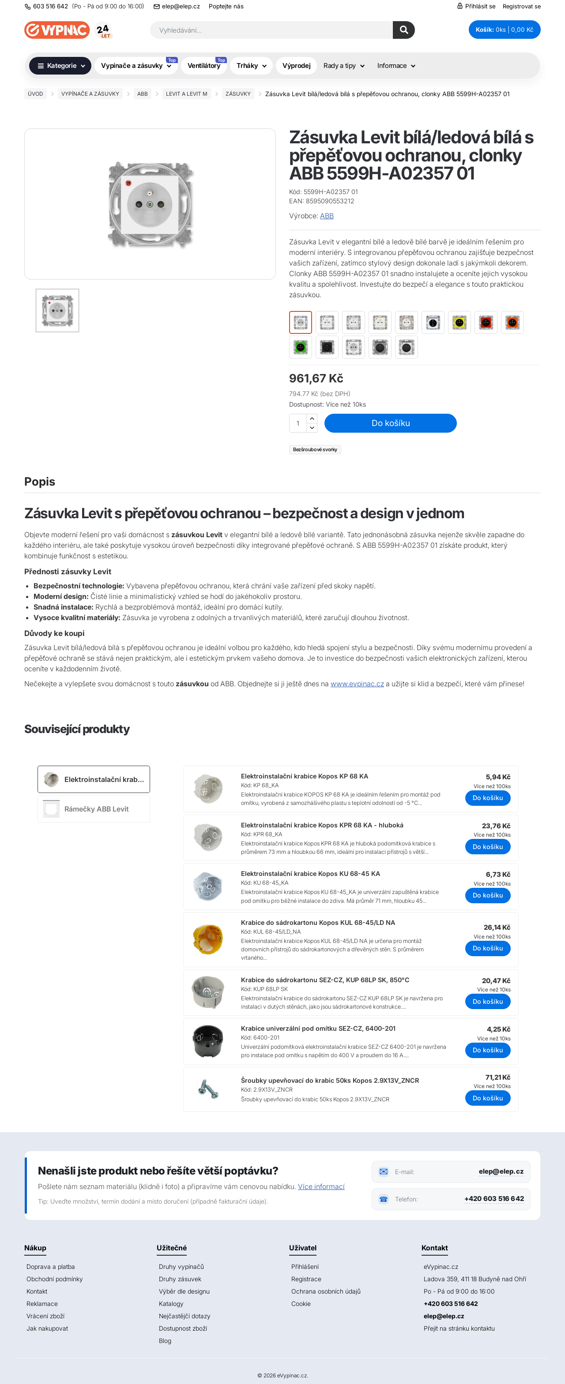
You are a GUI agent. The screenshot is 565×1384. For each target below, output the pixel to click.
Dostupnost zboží (183, 1328)
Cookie (301, 1303)
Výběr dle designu (184, 1291)
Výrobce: (303, 215)
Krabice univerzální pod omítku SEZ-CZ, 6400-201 (318, 1028)
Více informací (321, 1186)
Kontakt (36, 1291)
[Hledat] (404, 30)
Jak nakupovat (47, 1328)
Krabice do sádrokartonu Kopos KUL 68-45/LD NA (318, 922)
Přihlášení (305, 1266)
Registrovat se (522, 6)
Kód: (295, 191)
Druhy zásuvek (180, 1279)
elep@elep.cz (181, 6)
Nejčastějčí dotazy (185, 1316)
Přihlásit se (476, 6)
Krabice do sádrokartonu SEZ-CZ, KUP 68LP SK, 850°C (325, 980)
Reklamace (42, 1303)
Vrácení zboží (45, 1316)
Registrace (306, 1279)
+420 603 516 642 (494, 1198)
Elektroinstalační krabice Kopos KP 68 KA (304, 776)
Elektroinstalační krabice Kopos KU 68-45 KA (310, 873)
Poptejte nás (226, 6)
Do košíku (391, 423)
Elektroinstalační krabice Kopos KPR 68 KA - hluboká (322, 825)
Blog (165, 1340)
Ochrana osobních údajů (326, 1291)
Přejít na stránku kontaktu (459, 1328)
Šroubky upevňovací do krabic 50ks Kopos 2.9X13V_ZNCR (330, 1080)
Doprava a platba (50, 1266)
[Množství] (298, 423)
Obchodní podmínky (54, 1279)
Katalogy (171, 1303)
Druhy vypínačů (181, 1266)
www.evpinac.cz (357, 683)
